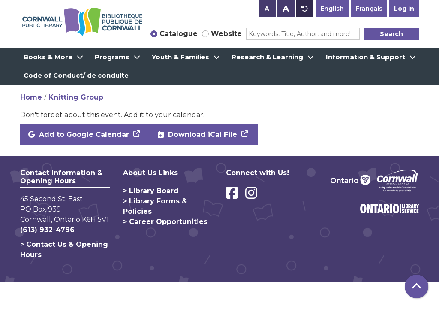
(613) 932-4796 (47, 230)
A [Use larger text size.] (286, 8)
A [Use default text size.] (304, 8)
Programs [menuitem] (112, 57)
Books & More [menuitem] (48, 57)
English (332, 8)
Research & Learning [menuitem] (267, 57)
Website (226, 34)
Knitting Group (75, 97)
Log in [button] (404, 8)
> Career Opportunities (165, 222)
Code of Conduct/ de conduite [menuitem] (76, 75)
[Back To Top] (416, 286)
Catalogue (178, 34)
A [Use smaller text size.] (267, 8)
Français (368, 8)
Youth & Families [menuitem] (180, 57)
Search (391, 34)
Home (31, 97)
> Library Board (151, 191)
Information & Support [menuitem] (365, 57)
